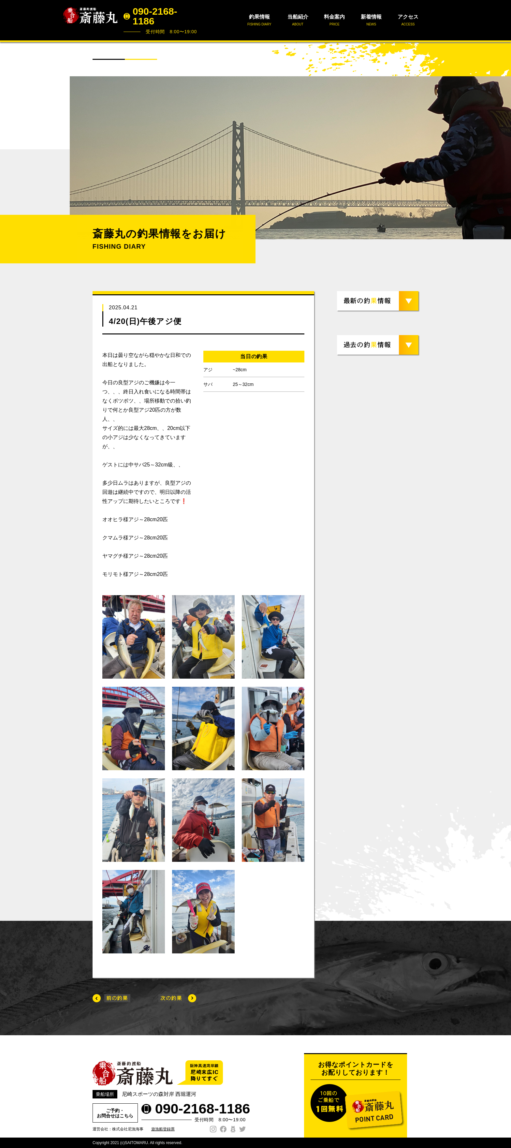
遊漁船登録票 (163, 1129)
